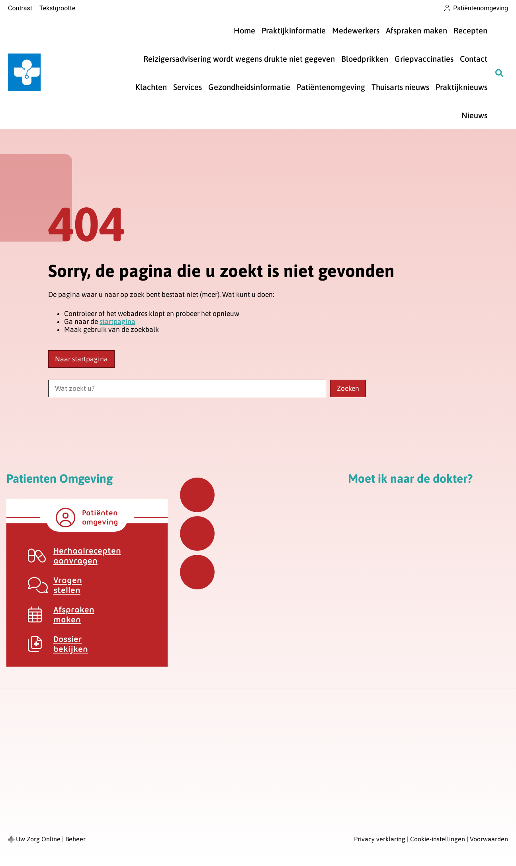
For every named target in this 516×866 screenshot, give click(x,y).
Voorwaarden (489, 839)
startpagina (117, 322)
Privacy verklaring (379, 839)
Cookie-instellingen (437, 839)
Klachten (151, 87)
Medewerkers (355, 30)
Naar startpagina (81, 359)
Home (244, 30)
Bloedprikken (364, 58)
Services (187, 87)
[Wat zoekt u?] (187, 388)
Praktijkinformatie (294, 30)
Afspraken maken (416, 30)
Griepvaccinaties (424, 58)
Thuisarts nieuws (400, 87)
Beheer (75, 839)
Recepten (470, 30)
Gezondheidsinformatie (249, 87)
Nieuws (474, 115)
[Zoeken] (499, 73)
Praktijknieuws (461, 87)
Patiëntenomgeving (331, 87)
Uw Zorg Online (38, 839)
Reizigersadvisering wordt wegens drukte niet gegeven (239, 58)
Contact (473, 58)
